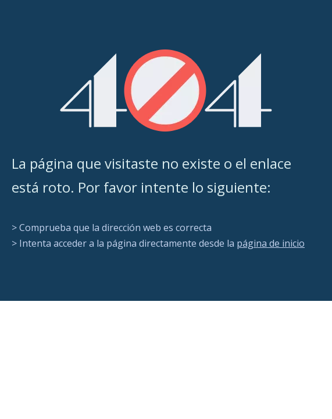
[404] (166, 90)
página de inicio (271, 243)
